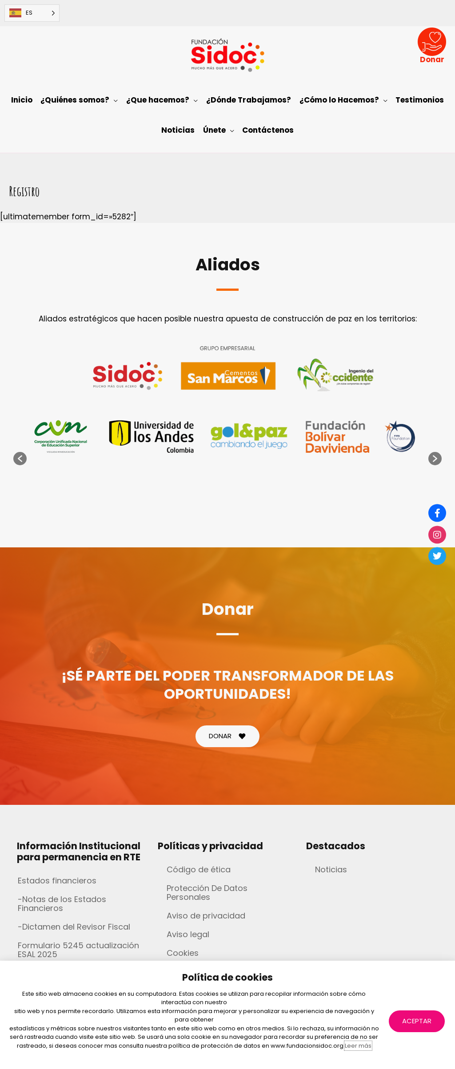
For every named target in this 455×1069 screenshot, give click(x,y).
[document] (227, 534)
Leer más (358, 1045)
